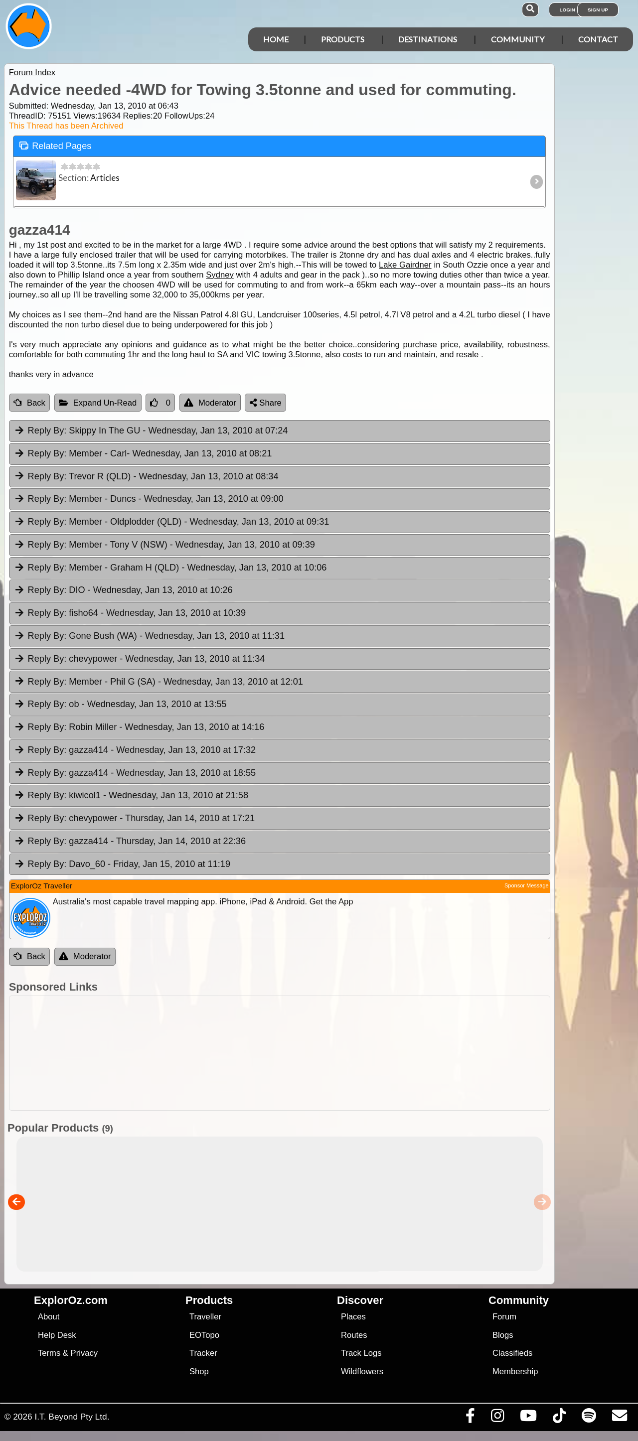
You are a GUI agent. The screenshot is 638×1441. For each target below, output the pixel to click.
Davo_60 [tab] (122, 864)
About (48, 1316)
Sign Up (598, 9)
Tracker (203, 1353)
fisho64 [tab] (130, 613)
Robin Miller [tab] (139, 727)
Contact (598, 39)
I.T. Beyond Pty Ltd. (71, 1417)
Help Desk (57, 1335)
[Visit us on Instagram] (497, 1418)
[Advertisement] (277, 1053)
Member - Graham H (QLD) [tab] (170, 568)
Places (353, 1316)
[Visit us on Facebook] (470, 1418)
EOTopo (204, 1335)
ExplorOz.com (71, 1300)
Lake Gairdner (405, 265)
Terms (49, 1353)
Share (266, 403)
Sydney (219, 275)
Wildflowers (362, 1371)
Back (29, 403)
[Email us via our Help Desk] (619, 1418)
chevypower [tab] (139, 659)
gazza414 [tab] (135, 750)
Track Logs (361, 1353)
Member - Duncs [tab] (149, 499)
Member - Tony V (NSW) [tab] (164, 545)
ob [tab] (120, 705)
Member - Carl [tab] (143, 454)
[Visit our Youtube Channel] (528, 1418)
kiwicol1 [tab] (131, 796)
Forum (504, 1316)
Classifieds (512, 1353)
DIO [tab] (123, 590)
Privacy (84, 1353)
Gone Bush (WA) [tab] (149, 636)
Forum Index (32, 72)
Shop (199, 1371)
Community (517, 39)
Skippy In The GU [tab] (151, 431)
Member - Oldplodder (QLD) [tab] (171, 522)
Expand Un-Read (98, 403)
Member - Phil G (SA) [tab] (158, 682)
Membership (515, 1371)
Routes (354, 1335)
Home (276, 39)
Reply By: (47, 430)
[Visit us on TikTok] (559, 1418)
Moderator (210, 403)
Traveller (205, 1316)
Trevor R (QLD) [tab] (146, 477)
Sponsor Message (526, 885)
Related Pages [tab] (55, 145)
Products (342, 39)
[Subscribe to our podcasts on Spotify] (589, 1418)
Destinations (427, 39)
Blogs (502, 1335)
